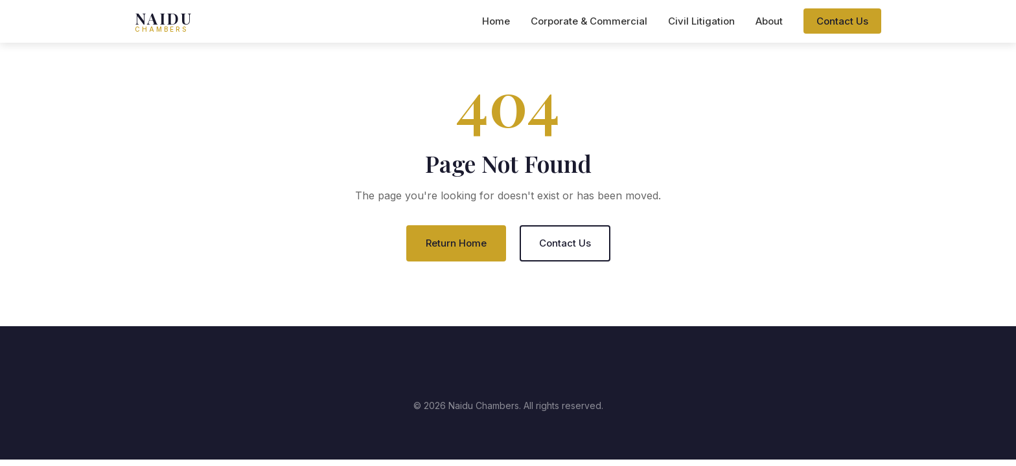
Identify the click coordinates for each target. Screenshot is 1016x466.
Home (496, 21)
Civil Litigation (701, 21)
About (769, 21)
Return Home (456, 243)
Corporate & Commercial (589, 21)
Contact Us (842, 21)
